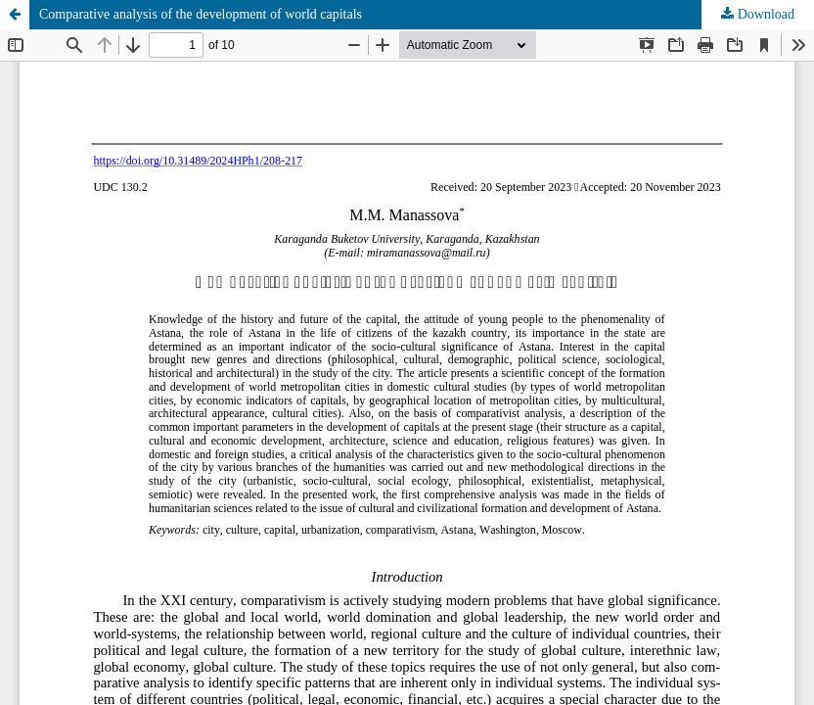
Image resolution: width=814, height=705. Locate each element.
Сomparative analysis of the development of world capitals (200, 14)
